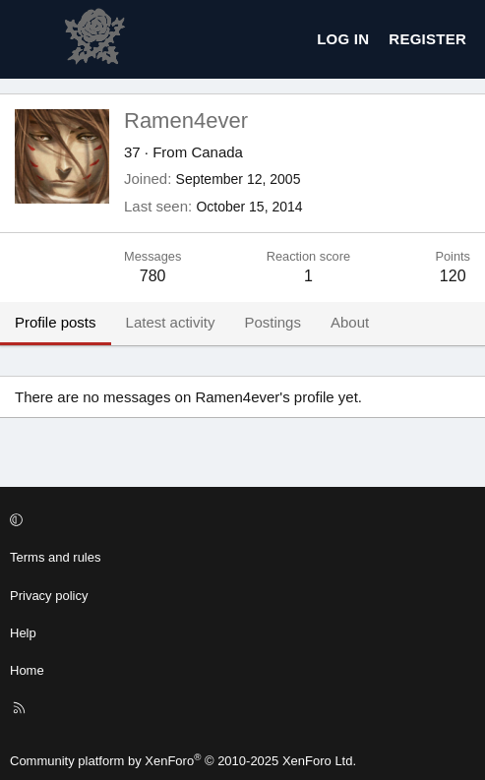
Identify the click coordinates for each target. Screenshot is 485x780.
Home (27, 670)
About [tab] (350, 322)
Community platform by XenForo (183, 760)
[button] (239, 520)
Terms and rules (55, 557)
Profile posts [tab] (55, 322)
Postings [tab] (272, 322)
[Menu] (30, 39)
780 (153, 276)
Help (23, 633)
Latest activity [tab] (170, 322)
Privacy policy (49, 595)
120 (453, 276)
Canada (217, 152)
